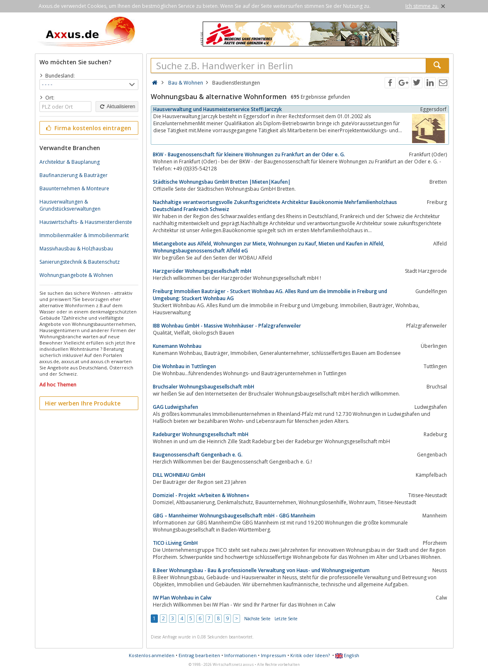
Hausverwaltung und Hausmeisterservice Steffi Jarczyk (217, 109)
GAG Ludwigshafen (175, 406)
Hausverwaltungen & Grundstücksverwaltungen (70, 205)
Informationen (240, 655)
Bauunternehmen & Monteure (74, 188)
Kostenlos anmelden (151, 655)
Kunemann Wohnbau (177, 346)
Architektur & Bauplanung (69, 161)
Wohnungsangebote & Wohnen (76, 275)
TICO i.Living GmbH (175, 542)
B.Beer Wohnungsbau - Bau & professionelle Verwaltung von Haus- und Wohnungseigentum (261, 570)
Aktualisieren (116, 106)
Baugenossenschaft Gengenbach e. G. (198, 454)
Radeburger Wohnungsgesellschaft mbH (200, 434)
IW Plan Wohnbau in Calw (182, 597)
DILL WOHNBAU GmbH (179, 474)
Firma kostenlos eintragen (88, 128)
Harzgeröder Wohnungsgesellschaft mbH (202, 270)
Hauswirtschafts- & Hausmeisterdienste (85, 222)
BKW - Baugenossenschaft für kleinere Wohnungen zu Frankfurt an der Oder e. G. (249, 154)
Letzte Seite (286, 618)
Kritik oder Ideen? (310, 655)
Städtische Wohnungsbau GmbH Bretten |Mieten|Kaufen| (222, 181)
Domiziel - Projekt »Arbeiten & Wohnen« (201, 495)
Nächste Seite (257, 618)
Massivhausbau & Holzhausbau (76, 248)
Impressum (273, 655)
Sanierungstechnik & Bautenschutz (79, 261)
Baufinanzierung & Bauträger (73, 175)
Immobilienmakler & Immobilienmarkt (84, 235)
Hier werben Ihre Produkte (82, 403)
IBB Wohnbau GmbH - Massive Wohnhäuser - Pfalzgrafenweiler (227, 325)
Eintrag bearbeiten (199, 655)
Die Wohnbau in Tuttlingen (184, 366)
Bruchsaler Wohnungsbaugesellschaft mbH (203, 386)
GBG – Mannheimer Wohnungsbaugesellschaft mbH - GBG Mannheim (234, 515)
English (347, 655)
